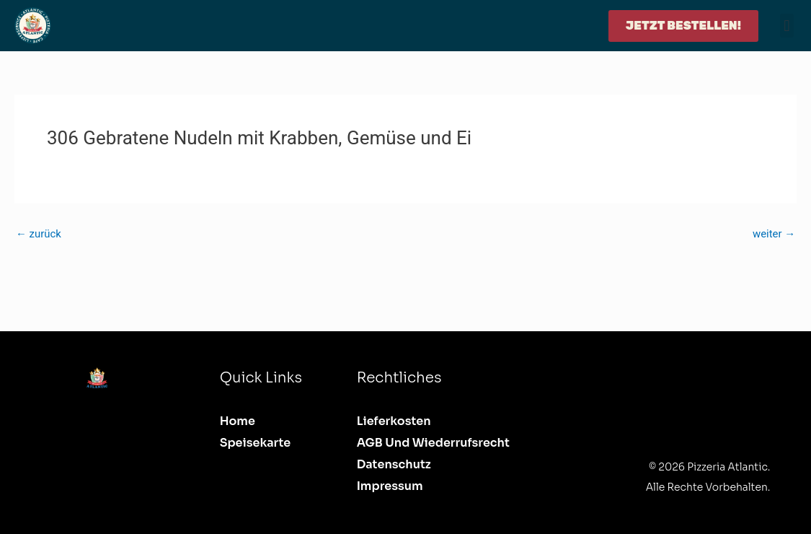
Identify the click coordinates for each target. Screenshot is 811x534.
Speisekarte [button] (255, 442)
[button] (787, 26)
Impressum (390, 486)
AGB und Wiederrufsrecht (433, 442)
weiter (773, 234)
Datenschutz (394, 464)
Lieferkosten (394, 421)
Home (237, 421)
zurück (38, 234)
